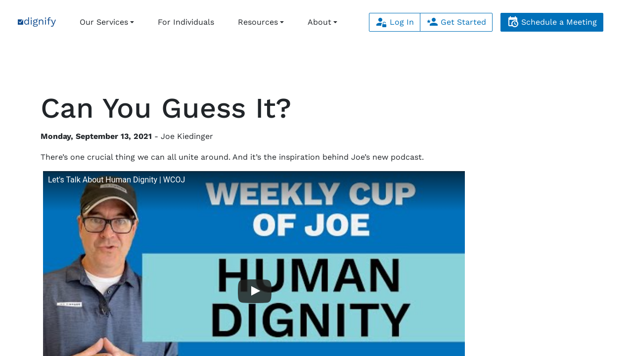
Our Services (104, 22)
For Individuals (186, 22)
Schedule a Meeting (552, 22)
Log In (394, 22)
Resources (258, 22)
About (319, 22)
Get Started (456, 22)
